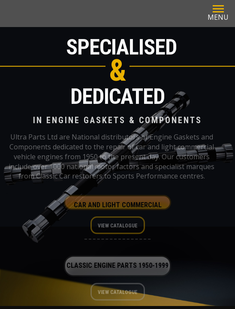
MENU (218, 12)
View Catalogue (118, 227)
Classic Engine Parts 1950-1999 (117, 267)
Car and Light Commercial (118, 207)
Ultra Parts (98, 13)
